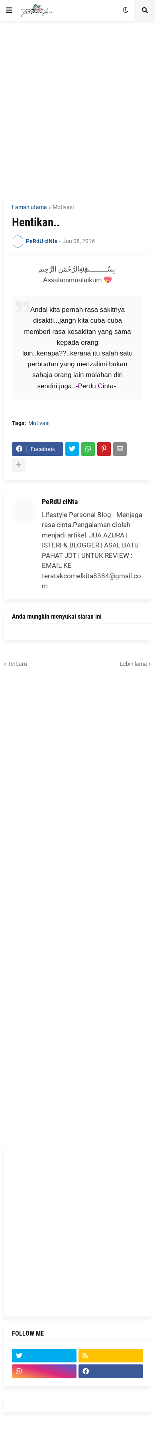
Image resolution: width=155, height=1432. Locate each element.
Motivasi (63, 207)
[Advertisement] (77, 108)
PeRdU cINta (60, 501)
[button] (9, 10)
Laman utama (29, 207)
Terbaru (17, 664)
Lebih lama (133, 664)
